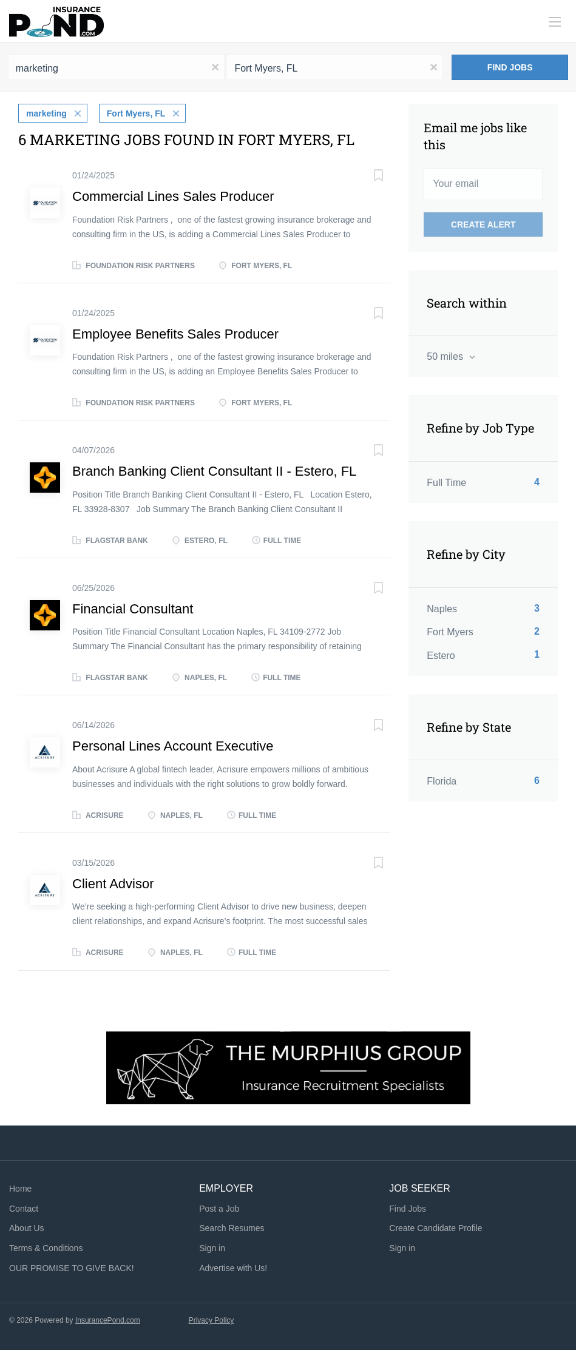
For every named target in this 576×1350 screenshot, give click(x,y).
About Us (26, 1228)
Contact (23, 1208)
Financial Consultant (132, 608)
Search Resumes (231, 1228)
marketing (46, 113)
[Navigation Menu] (555, 21)
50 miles (446, 356)
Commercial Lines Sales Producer (173, 196)
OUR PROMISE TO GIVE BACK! (71, 1268)
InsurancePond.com (107, 1320)
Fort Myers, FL (136, 113)
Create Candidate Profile (435, 1228)
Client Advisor (113, 883)
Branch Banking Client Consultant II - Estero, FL (214, 471)
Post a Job (219, 1208)
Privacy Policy (211, 1320)
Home (20, 1188)
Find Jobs (510, 67)
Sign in (212, 1248)
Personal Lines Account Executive (172, 746)
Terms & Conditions (46, 1248)
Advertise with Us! (233, 1268)
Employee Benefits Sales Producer (175, 334)
